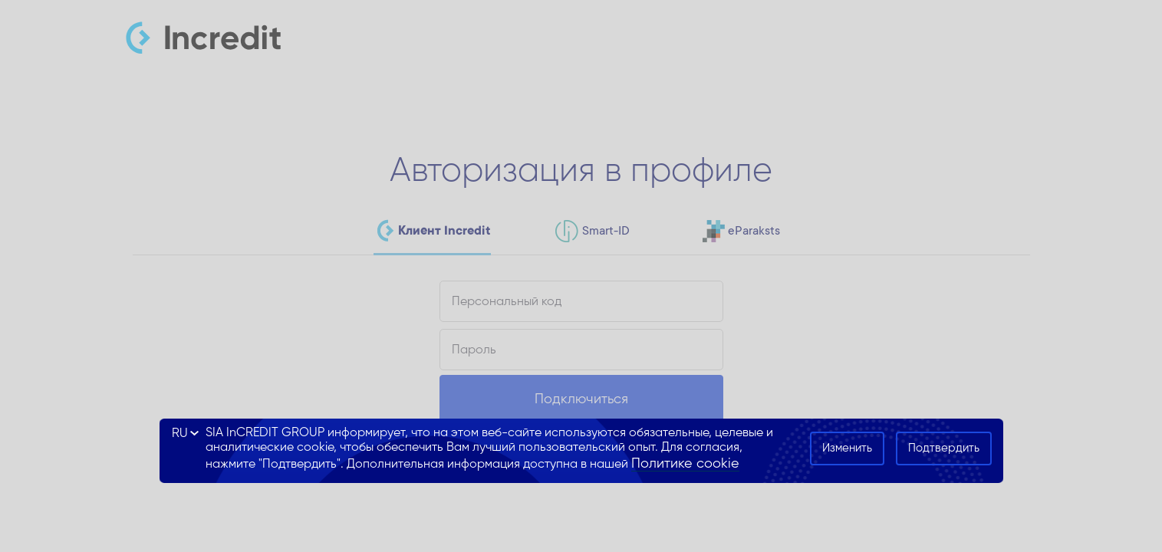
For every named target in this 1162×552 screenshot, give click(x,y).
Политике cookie (685, 464)
